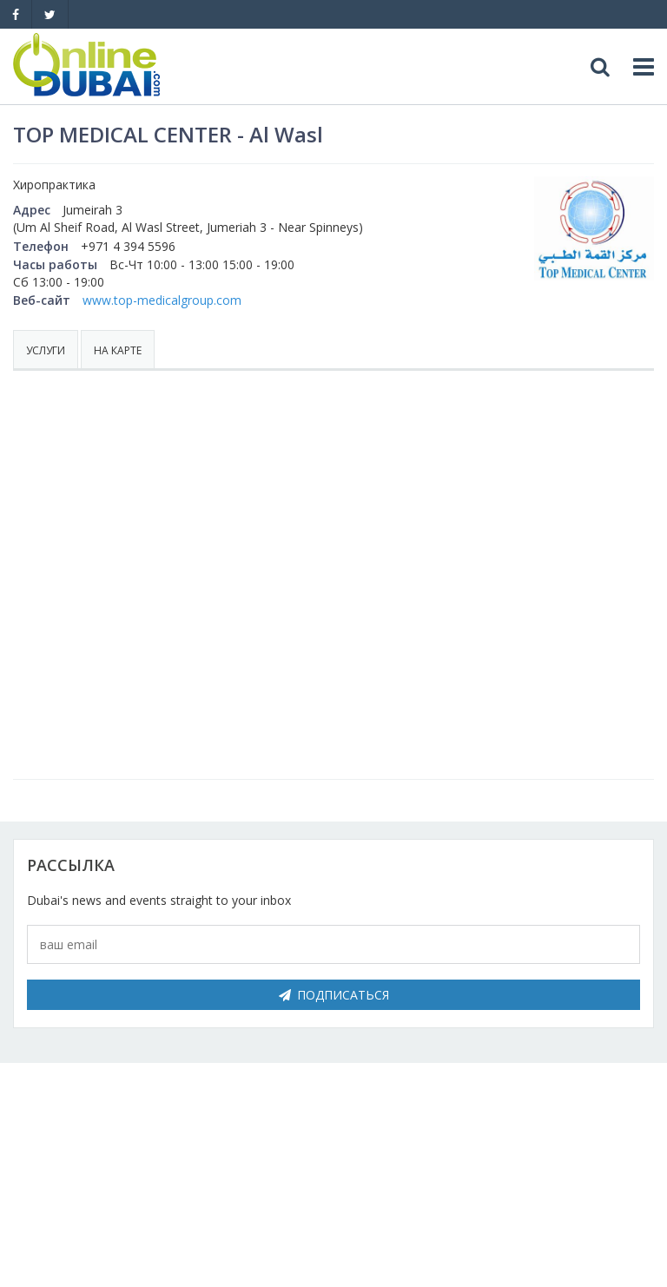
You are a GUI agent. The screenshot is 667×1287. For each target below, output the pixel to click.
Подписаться (334, 995)
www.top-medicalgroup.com (162, 300)
